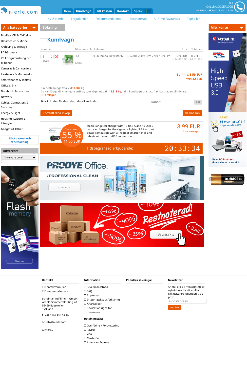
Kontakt (123, 11)
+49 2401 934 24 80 (56, 315)
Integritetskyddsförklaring (102, 299)
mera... (48, 329)
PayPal (90, 329)
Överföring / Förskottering (102, 325)
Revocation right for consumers (98, 310)
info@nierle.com (54, 322)
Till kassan (104, 11)
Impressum (93, 295)
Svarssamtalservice (55, 291)
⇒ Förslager (48, 95)
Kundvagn (83, 11)
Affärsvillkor (93, 303)
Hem (67, 11)
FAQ (88, 291)
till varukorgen (190, 131)
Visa (88, 334)
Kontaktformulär (54, 287)
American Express (97, 342)
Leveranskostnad (96, 287)
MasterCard (93, 338)
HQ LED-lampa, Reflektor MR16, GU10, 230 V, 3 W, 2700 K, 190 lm (130, 56)
